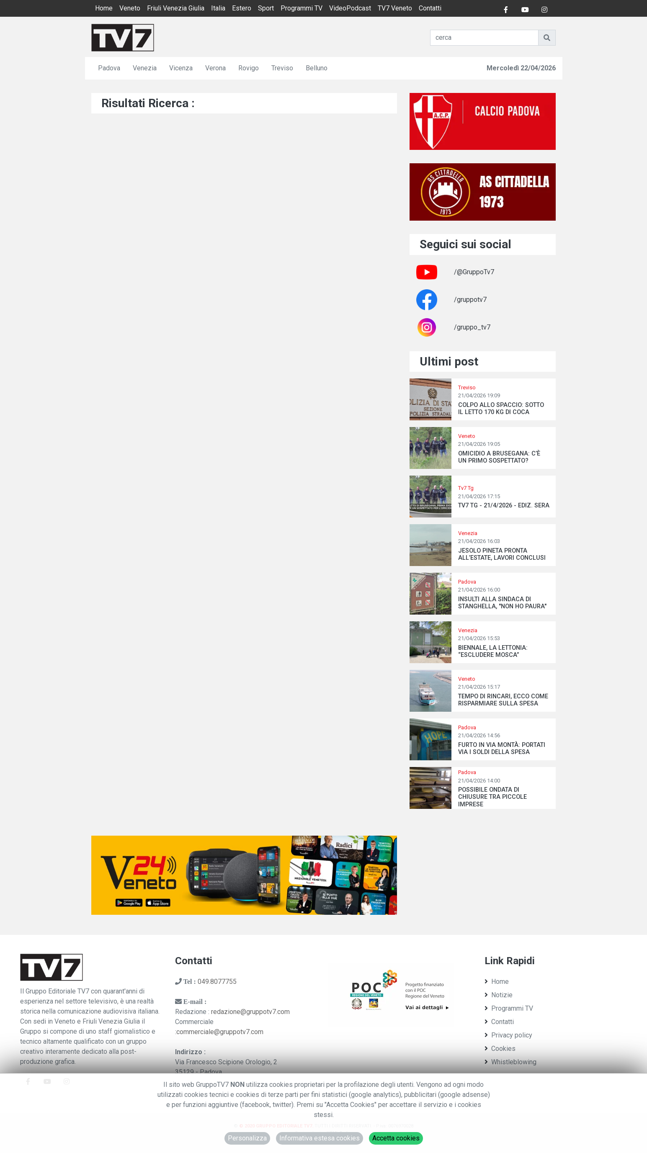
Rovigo (248, 68)
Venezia (145, 68)
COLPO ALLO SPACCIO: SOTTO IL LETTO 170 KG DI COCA (501, 408)
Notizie (499, 995)
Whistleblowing (510, 1062)
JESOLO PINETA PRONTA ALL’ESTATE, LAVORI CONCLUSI (502, 554)
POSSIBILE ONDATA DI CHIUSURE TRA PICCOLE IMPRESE (492, 797)
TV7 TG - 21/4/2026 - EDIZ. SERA (503, 505)
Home (104, 8)
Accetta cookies (396, 1138)
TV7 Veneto (395, 8)
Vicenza (181, 68)
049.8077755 (217, 982)
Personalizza (247, 1138)
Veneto (129, 8)
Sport (266, 8)
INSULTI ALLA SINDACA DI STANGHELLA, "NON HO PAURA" (502, 603)
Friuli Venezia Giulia (175, 8)
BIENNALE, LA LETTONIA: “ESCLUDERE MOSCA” (493, 651)
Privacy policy (508, 1035)
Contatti (430, 8)
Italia (218, 8)
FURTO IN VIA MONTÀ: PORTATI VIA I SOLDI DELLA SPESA (501, 748)
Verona (215, 68)
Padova (109, 68)
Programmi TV (301, 8)
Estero (241, 8)
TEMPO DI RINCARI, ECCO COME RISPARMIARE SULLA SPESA (503, 700)
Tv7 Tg (466, 488)
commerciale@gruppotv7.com (219, 1032)
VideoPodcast (350, 8)
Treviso (282, 68)
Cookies (500, 1049)
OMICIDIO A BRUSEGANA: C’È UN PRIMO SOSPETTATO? (499, 457)
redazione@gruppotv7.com (250, 1012)
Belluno (316, 68)
